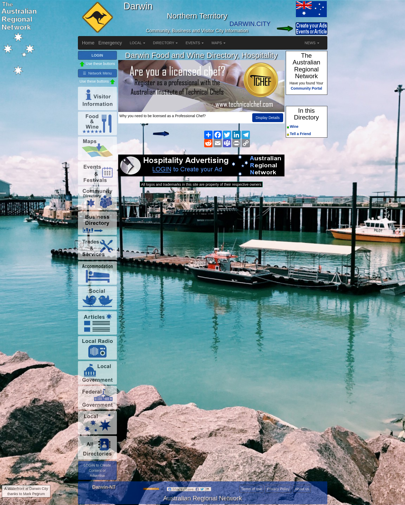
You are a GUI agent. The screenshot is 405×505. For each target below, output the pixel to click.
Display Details (268, 118)
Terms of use (251, 489)
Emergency (110, 42)
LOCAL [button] (137, 43)
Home (88, 42)
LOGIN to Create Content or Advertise (97, 470)
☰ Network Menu (97, 73)
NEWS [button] (312, 43)
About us (302, 489)
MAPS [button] (218, 43)
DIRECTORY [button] (165, 43)
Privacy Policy (278, 489)
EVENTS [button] (194, 43)
